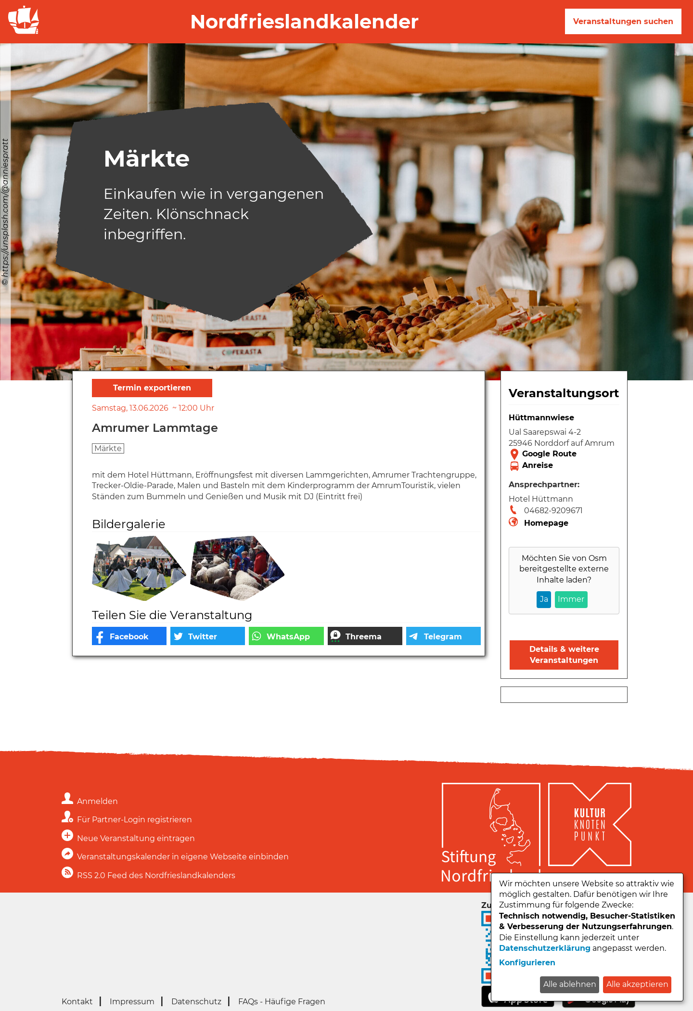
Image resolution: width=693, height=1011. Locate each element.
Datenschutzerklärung (544, 948)
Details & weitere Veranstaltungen (564, 654)
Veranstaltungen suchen (623, 21)
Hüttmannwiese (541, 417)
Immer (571, 599)
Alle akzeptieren (637, 984)
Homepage (546, 523)
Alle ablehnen (569, 984)
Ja (544, 599)
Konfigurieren (527, 962)
